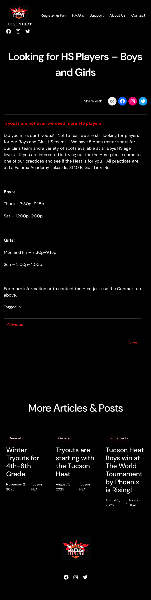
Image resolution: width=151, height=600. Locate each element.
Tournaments (118, 438)
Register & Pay (53, 15)
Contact (138, 15)
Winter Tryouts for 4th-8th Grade (22, 462)
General (15, 438)
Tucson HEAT (19, 23)
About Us (117, 15)
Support (97, 15)
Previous (14, 324)
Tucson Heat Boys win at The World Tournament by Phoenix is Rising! (125, 470)
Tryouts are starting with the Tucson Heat (75, 462)
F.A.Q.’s (78, 15)
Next (133, 343)
